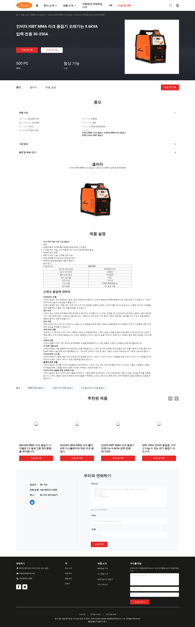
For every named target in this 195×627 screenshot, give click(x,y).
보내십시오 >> (140, 602)
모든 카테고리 (103, 584)
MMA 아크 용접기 (38, 15)
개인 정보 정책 (111, 614)
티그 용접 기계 (103, 574)
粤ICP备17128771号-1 (97, 622)
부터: (94, 515)
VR (110, 5)
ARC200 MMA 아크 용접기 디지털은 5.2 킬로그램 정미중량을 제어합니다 (35, 448)
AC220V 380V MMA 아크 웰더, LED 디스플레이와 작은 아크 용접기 (77, 448)
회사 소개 (68, 568)
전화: (94, 529)
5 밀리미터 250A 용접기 (63, 388)
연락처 (67, 584)
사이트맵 (82, 614)
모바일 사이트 (95, 614)
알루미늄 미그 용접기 (105, 579)
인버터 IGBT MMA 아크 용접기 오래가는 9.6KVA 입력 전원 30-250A (117, 448)
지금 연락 (99, 544)
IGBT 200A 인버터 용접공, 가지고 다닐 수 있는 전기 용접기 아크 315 (159, 448)
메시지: (95, 484)
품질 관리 (68, 578)
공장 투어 (68, 573)
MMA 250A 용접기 (36, 388)
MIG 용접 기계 (103, 568)
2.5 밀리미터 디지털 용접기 (92, 388)
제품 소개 (25, 15)
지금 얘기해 (27, 50)
